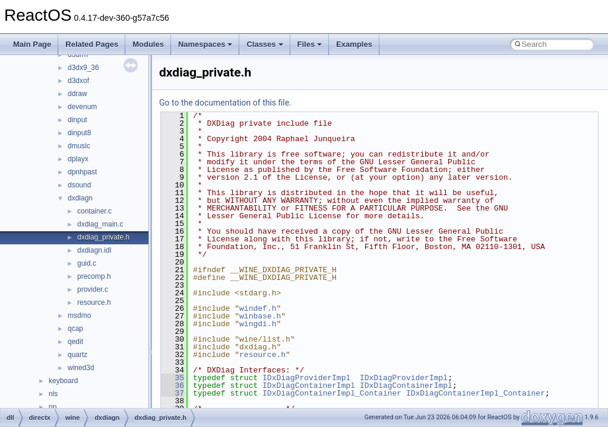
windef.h (257, 308)
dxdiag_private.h (103, 237)
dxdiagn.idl (94, 250)
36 (172, 385)
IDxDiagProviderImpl (306, 377)
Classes (264, 44)
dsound (79, 185)
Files (309, 44)
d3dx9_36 (83, 67)
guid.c (86, 263)
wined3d (81, 368)
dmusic (79, 146)
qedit (75, 341)
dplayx (78, 159)
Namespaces (205, 44)
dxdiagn (80, 198)
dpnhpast (82, 172)
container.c (94, 211)
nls (53, 394)
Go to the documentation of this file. (225, 102)
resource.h (94, 302)
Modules (148, 44)
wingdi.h (257, 323)
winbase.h (260, 316)
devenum (82, 107)
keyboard (63, 381)
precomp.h (94, 276)
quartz (77, 354)
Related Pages (91, 44)
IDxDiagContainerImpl (308, 385)
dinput (77, 120)
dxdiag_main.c (100, 224)
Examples (354, 44)
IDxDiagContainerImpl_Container (331, 393)
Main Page (32, 44)
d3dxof (78, 81)
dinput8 (79, 133)
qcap (75, 328)
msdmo (79, 315)
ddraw (77, 94)
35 (172, 377)
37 (172, 393)
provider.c (92, 289)
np (52, 407)
